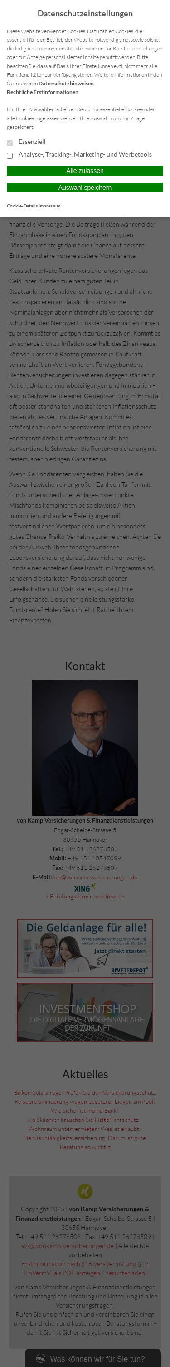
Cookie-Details (22, 205)
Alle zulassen (85, 170)
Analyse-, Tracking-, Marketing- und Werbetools (79, 155)
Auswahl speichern (85, 187)
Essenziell (26, 142)
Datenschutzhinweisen (66, 83)
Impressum (49, 205)
